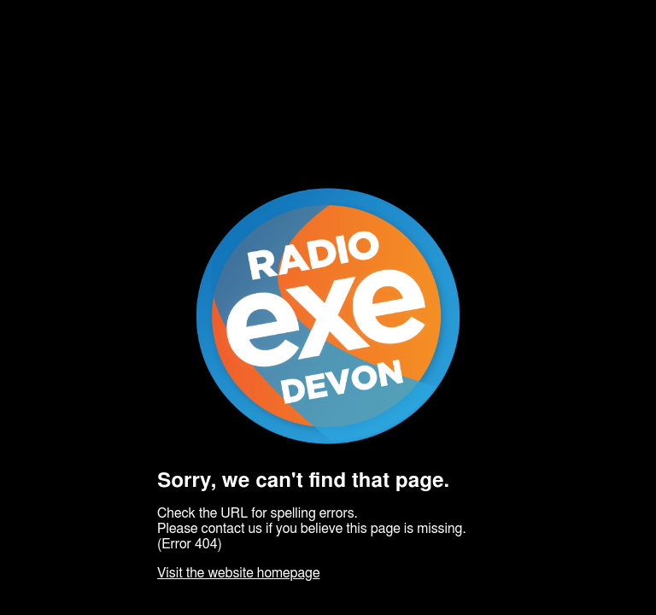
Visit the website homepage (238, 573)
